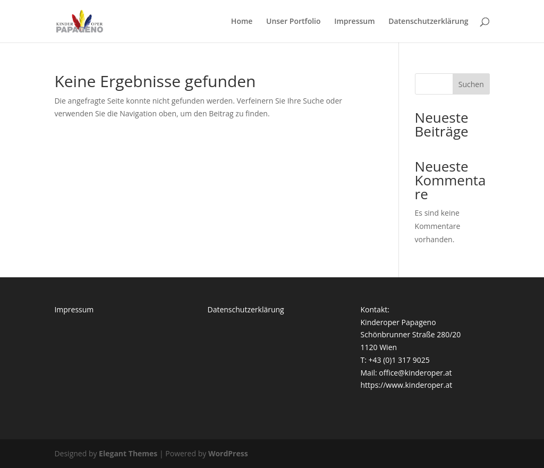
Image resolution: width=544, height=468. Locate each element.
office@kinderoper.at (415, 373)
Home (242, 22)
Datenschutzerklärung (428, 22)
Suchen (471, 84)
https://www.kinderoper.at (407, 385)
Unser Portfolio (293, 22)
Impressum (354, 22)
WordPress (228, 453)
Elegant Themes (128, 453)
